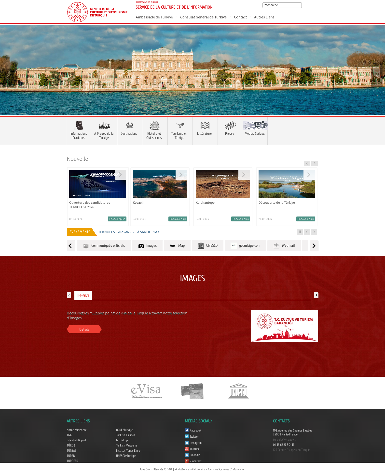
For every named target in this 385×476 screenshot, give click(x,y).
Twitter (194, 437)
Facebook (195, 431)
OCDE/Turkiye (124, 430)
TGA (69, 435)
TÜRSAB (72, 451)
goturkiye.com (245, 246)
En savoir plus (117, 219)
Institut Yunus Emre (128, 451)
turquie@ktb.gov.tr (285, 440)
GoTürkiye (122, 440)
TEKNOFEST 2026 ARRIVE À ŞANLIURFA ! (128, 232)
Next (376, 77)
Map (177, 246)
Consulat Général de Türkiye (203, 16)
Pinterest (196, 461)
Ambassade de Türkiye (154, 16)
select (301, 5)
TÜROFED (72, 461)
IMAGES (83, 295)
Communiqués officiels (104, 246)
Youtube (195, 449)
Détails (84, 329)
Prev (8, 77)
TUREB (71, 456)
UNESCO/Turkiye (126, 456)
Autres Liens (264, 16)
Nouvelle (77, 158)
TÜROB (71, 445)
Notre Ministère (77, 430)
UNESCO (208, 246)
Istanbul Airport (76, 440)
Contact (240, 16)
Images (147, 246)
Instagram (196, 443)
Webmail (284, 246)
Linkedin (195, 455)
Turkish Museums (126, 445)
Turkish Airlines (125, 435)
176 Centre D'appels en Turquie (291, 450)
